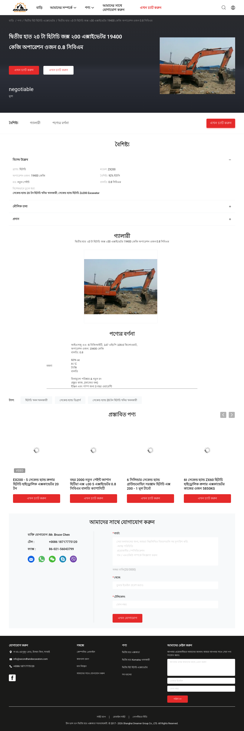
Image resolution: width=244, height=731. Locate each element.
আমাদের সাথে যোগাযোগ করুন (91, 673)
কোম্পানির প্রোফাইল (86, 652)
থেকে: (117, 577)
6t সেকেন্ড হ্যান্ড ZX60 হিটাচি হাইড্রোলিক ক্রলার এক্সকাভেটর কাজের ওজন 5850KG (204, 484)
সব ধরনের (127, 674)
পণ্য (19, 20)
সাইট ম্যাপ (101, 717)
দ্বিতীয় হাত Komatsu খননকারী (136, 659)
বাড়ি (11, 20)
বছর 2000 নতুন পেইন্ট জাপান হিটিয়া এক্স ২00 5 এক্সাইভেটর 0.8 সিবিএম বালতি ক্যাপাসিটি (93, 484)
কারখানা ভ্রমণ (83, 659)
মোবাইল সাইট (119, 717)
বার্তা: (117, 533)
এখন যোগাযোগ (127, 618)
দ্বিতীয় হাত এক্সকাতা (131, 652)
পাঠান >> (177, 699)
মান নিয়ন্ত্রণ (82, 666)
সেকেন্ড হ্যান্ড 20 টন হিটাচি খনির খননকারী (115, 400)
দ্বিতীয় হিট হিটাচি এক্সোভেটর (40, 20)
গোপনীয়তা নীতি (140, 717)
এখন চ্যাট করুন (24, 70)
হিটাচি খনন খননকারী (36, 400)
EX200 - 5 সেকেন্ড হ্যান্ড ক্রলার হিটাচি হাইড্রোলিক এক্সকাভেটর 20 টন (36, 484)
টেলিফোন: (119, 596)
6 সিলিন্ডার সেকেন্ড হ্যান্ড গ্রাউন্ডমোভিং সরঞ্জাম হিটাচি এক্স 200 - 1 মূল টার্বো (148, 484)
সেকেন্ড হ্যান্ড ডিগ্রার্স (70, 400)
